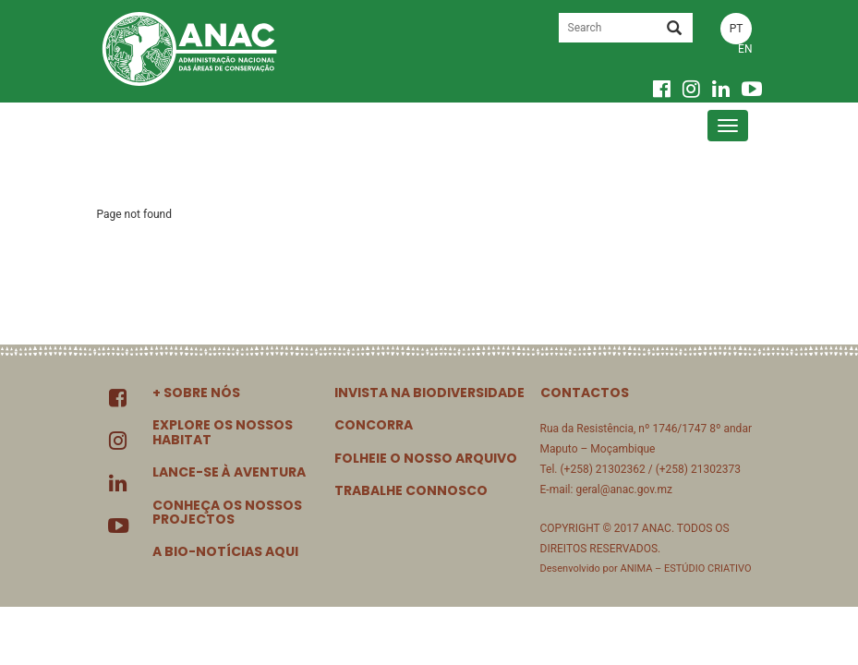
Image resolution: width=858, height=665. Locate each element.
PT (736, 28)
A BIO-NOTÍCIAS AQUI (225, 551)
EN (745, 48)
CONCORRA (373, 425)
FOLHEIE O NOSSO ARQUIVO (425, 458)
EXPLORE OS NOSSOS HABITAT (222, 432)
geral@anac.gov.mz (623, 489)
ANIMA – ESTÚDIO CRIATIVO (685, 568)
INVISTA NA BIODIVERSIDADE (429, 392)
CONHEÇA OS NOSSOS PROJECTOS (227, 512)
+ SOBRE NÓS (196, 392)
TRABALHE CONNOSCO (411, 490)
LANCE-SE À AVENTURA (229, 472)
